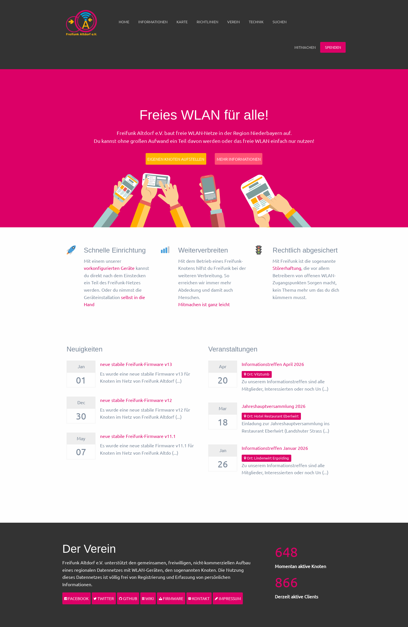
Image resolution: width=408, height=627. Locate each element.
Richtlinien (207, 21)
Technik (256, 21)
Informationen (152, 21)
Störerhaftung (287, 268)
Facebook (76, 598)
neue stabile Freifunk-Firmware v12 (136, 400)
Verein (233, 21)
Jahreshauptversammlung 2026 (273, 406)
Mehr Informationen (239, 159)
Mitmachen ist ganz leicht (204, 304)
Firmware (171, 598)
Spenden (333, 47)
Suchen (279, 21)
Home (124, 21)
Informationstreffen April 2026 (273, 364)
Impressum (228, 598)
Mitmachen (305, 47)
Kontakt (199, 598)
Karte (182, 21)
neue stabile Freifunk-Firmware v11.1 (138, 436)
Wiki (148, 598)
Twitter (104, 598)
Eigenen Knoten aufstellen (175, 159)
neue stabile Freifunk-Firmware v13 (136, 364)
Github (128, 598)
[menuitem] (124, 22)
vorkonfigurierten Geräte (109, 268)
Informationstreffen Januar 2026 (275, 448)
